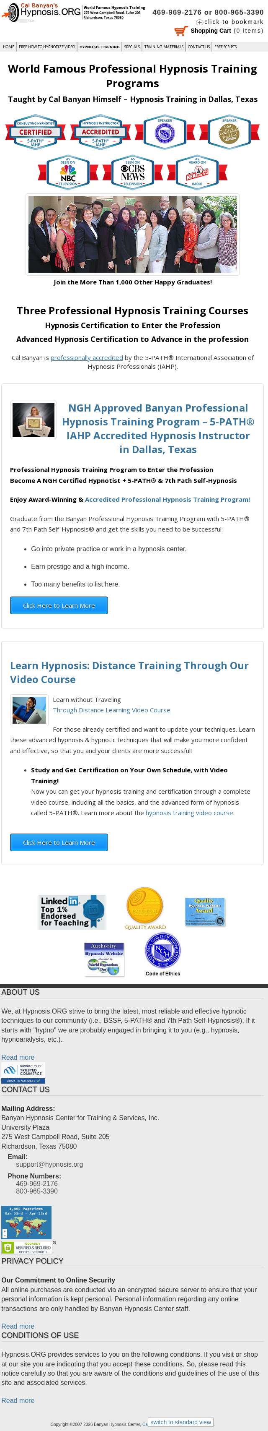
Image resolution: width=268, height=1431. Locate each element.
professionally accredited (87, 357)
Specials (132, 47)
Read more (17, 1057)
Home (8, 47)
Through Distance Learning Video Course (111, 710)
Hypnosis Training (100, 47)
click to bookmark (234, 21)
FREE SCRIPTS (225, 47)
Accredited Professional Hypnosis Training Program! (167, 499)
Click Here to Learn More (59, 605)
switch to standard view (180, 1422)
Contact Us (199, 47)
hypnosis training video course (189, 812)
